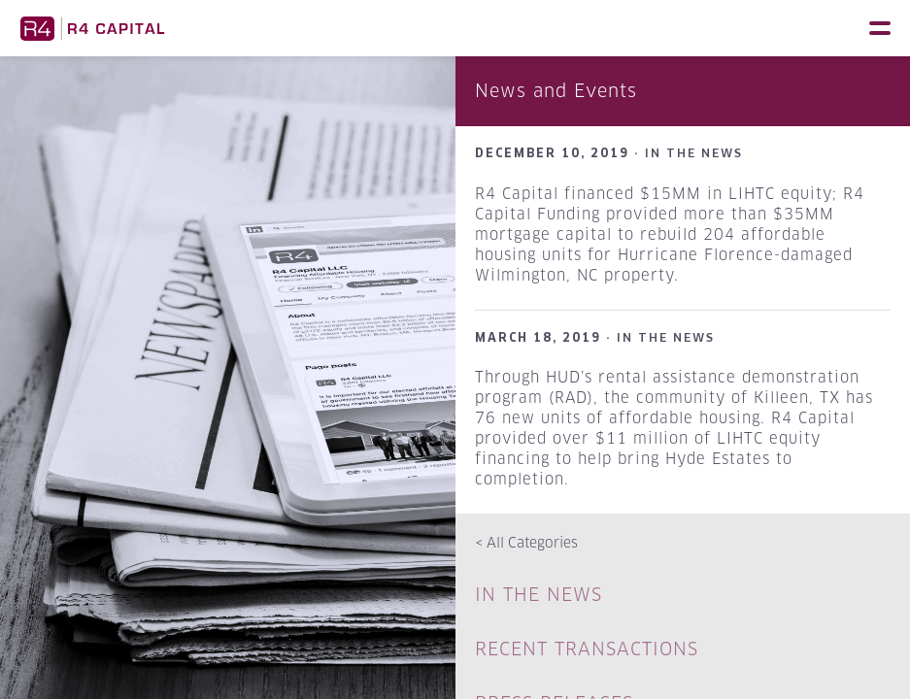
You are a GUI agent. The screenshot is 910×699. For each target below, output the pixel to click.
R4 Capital (92, 28)
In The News (538, 594)
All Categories (526, 542)
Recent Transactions (586, 649)
